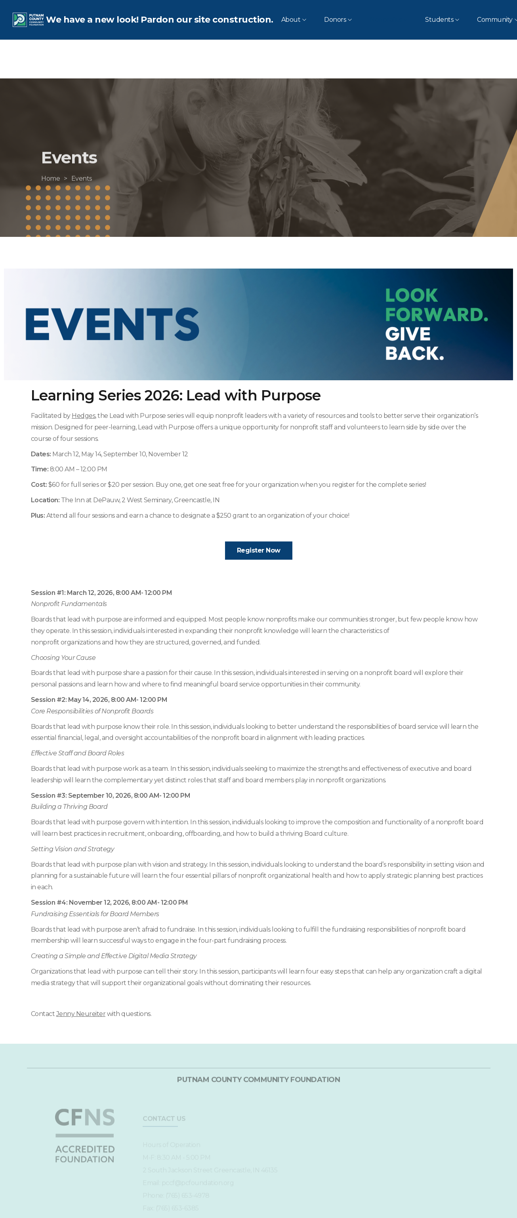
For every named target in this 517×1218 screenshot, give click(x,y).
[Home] (50, 192)
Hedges (83, 415)
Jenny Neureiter (81, 1014)
